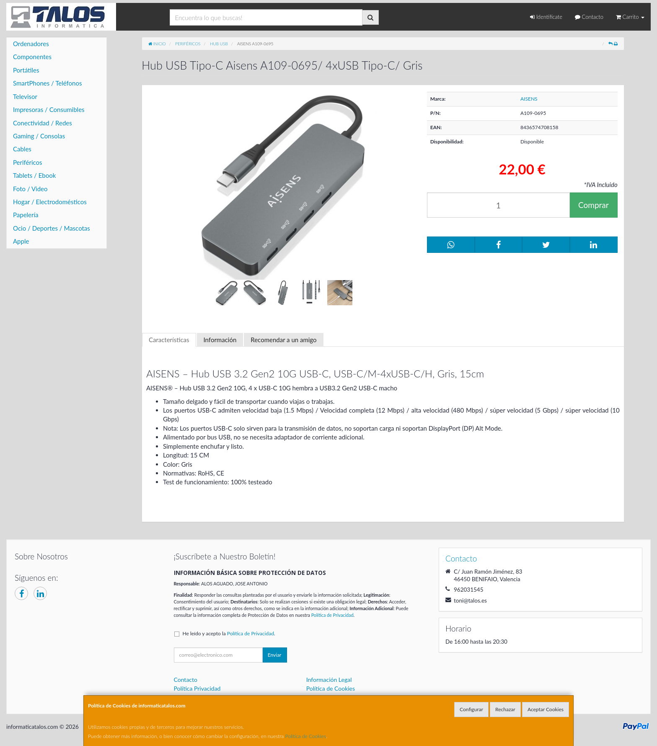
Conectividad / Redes (42, 123)
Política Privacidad (197, 688)
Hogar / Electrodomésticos (50, 201)
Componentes (32, 56)
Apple (21, 241)
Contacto (589, 16)
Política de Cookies (305, 736)
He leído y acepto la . (229, 633)
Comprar (593, 205)
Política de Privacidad (332, 615)
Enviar (275, 655)
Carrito (630, 16)
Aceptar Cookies (546, 709)
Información (220, 339)
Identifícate (546, 16)
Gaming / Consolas (39, 136)
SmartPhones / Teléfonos (47, 83)
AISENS (529, 99)
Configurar (471, 709)
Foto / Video (30, 188)
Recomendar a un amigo (283, 339)
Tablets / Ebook (34, 175)
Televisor (25, 96)
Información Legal (329, 679)
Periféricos (27, 162)
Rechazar (505, 709)
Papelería (26, 214)
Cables (22, 149)
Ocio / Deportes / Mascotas (51, 228)
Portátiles (26, 70)
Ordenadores (31, 43)
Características (169, 339)
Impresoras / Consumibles (49, 109)
